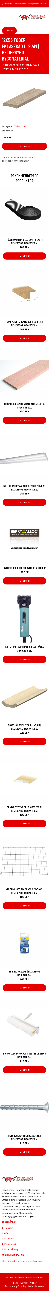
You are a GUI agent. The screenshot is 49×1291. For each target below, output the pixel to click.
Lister (23, 126)
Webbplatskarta (36, 1286)
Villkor (33, 1282)
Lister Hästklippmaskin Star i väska (24, 646)
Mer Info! (25, 146)
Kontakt (24, 1282)
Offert (9, 30)
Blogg (15, 1282)
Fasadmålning (11, 1249)
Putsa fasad (10, 1244)
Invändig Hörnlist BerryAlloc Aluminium (24, 568)
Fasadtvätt (9, 1238)
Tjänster (8, 1228)
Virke (17, 126)
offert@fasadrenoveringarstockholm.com (30, 4)
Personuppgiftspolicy (15, 1286)
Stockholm (8, 4)
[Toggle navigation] (5, 17)
